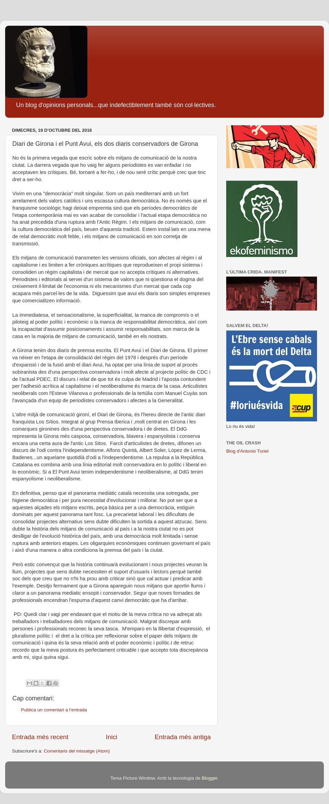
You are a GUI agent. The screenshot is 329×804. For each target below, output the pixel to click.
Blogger (209, 778)
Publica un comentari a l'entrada (54, 709)
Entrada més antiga (183, 737)
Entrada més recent (40, 737)
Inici (112, 737)
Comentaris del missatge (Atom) (77, 751)
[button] (111, 664)
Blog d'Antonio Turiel (247, 451)
